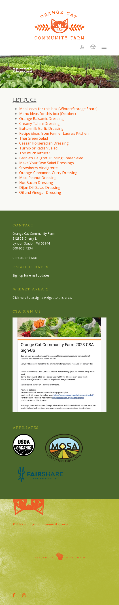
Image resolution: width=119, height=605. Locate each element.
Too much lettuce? (34, 153)
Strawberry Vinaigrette (38, 167)
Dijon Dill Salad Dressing (39, 187)
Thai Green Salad (33, 138)
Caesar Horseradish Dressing (44, 143)
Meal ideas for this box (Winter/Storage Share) (58, 108)
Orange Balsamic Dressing (41, 118)
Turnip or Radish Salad (38, 148)
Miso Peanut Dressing (38, 177)
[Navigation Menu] (104, 47)
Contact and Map (25, 258)
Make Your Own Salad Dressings (46, 162)
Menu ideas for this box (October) (47, 113)
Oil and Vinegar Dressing (40, 192)
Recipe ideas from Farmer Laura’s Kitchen (54, 133)
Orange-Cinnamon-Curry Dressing (48, 172)
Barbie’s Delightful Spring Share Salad (51, 158)
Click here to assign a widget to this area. (42, 297)
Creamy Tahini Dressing (39, 123)
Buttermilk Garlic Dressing (41, 128)
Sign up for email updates (31, 275)
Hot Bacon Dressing (36, 182)
